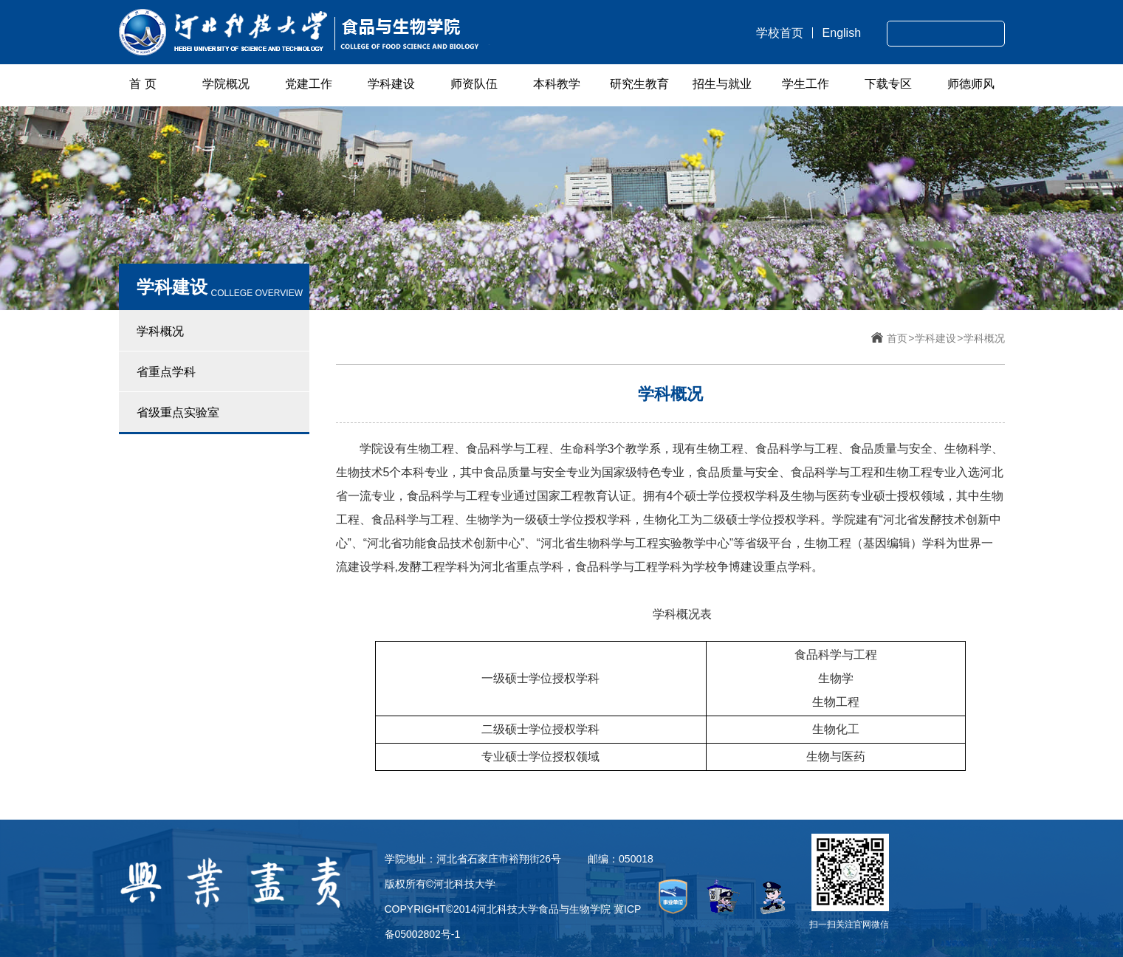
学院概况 (226, 84)
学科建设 (391, 84)
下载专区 (888, 84)
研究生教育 (639, 84)
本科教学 (556, 84)
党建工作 (308, 84)
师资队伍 (474, 84)
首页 (897, 338)
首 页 (142, 84)
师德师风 (971, 84)
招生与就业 (722, 84)
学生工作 (805, 84)
